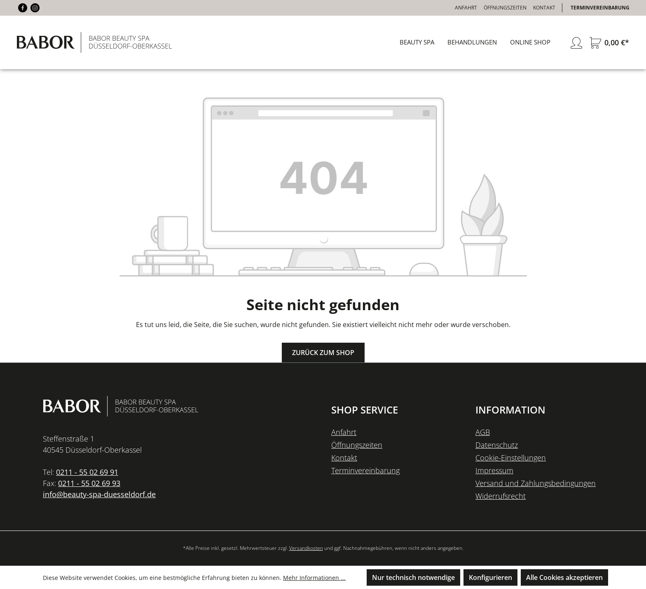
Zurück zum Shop (323, 352)
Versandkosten (306, 548)
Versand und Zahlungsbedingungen (535, 483)
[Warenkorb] (608, 42)
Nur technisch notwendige (413, 577)
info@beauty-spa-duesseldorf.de (99, 494)
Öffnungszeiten (505, 7)
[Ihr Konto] (576, 42)
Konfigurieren (490, 577)
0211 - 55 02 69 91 (87, 472)
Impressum (494, 470)
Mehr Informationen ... (314, 578)
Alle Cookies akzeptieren (564, 577)
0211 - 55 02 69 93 (89, 483)
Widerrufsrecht (500, 496)
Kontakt (544, 7)
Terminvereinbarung (600, 7)
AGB (482, 432)
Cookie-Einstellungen (510, 458)
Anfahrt (466, 7)
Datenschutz (496, 445)
